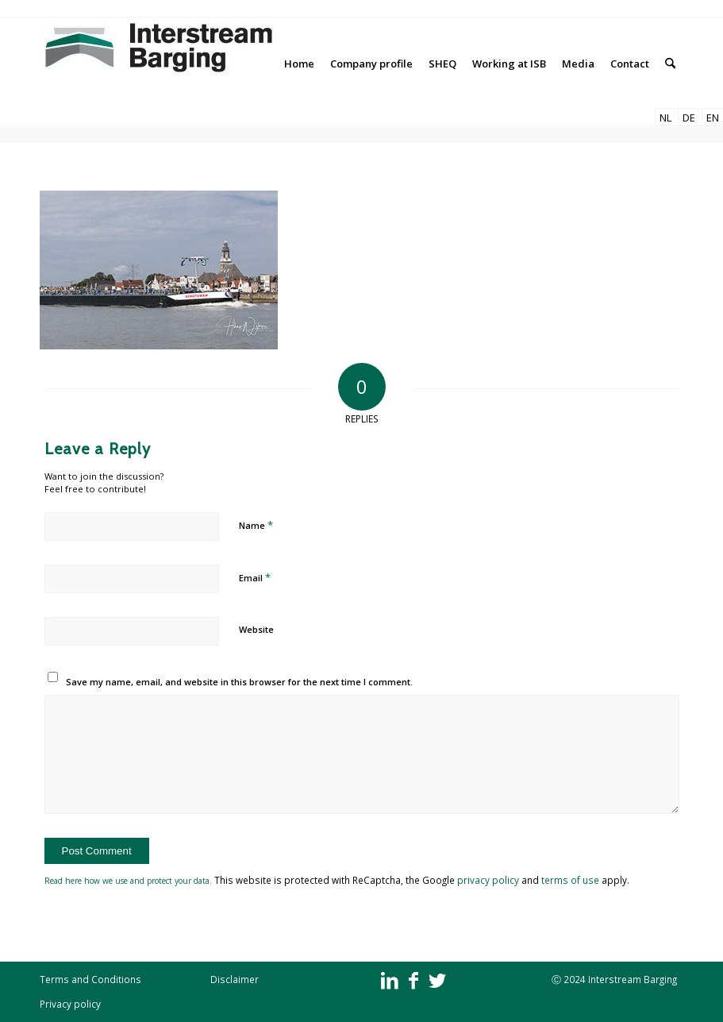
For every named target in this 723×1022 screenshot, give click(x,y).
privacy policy (488, 880)
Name (256, 525)
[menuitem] (299, 63)
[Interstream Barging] (159, 63)
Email (255, 577)
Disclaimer (234, 979)
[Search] (670, 63)
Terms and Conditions (90, 979)
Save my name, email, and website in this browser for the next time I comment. (239, 682)
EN (712, 117)
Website (256, 629)
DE (689, 117)
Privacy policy (70, 1003)
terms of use (570, 880)
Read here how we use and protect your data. (129, 880)
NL (665, 117)
